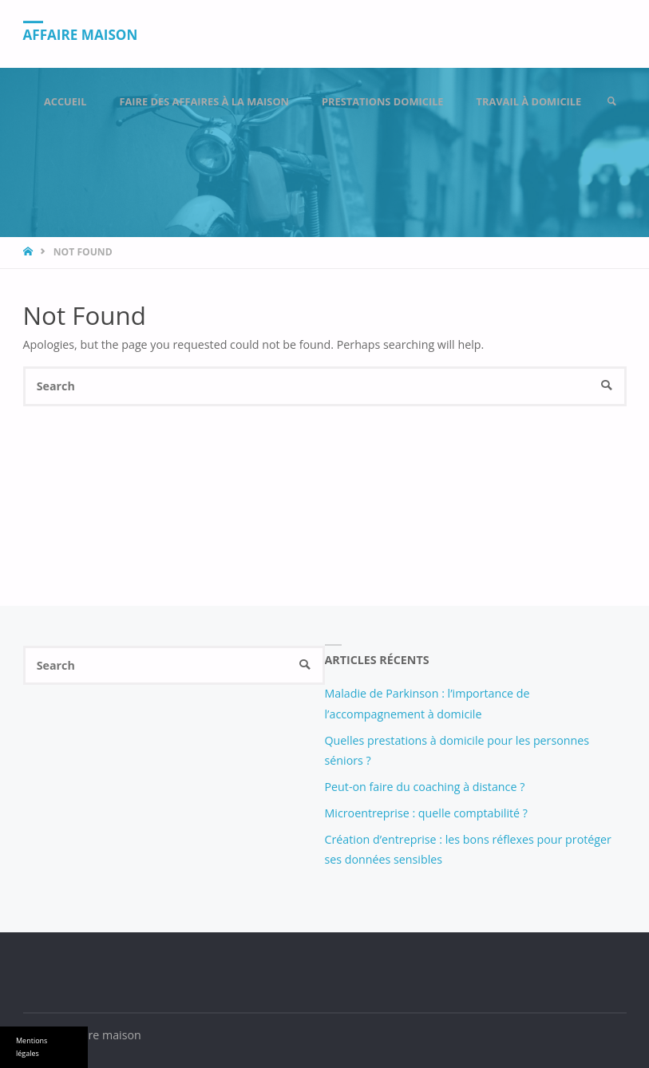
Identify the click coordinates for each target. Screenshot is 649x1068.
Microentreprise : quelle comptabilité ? (426, 813)
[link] (611, 102)
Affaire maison (80, 35)
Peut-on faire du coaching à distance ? (425, 786)
